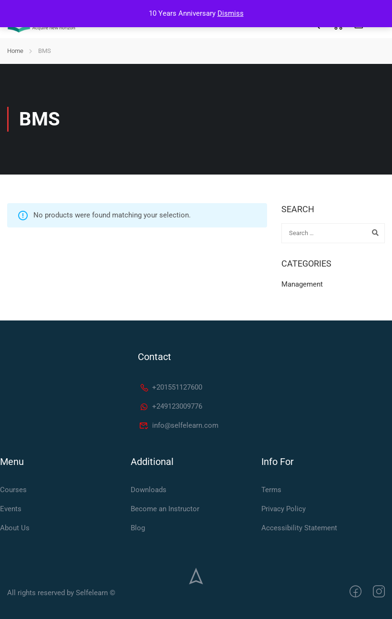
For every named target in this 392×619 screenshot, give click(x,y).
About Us (15, 528)
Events (10, 509)
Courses (13, 489)
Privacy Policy (283, 509)
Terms (271, 489)
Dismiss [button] (230, 13)
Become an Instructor (165, 509)
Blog (138, 528)
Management (302, 284)
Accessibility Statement (299, 528)
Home (15, 50)
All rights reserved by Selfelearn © (61, 592)
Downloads (148, 489)
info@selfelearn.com (178, 425)
